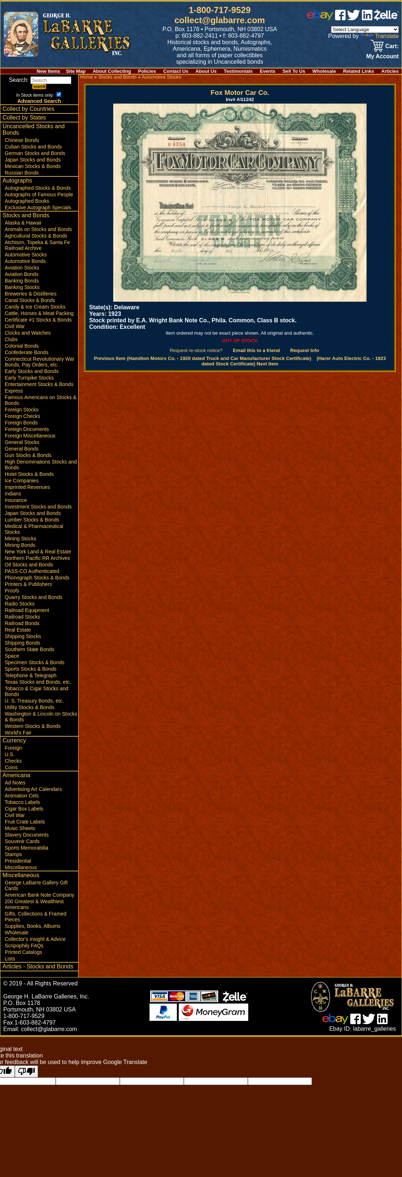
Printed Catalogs (23, 952)
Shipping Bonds (22, 643)
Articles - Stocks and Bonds (38, 966)
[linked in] (367, 18)
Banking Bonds (22, 281)
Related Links (358, 71)
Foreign (13, 748)
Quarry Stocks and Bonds (34, 597)
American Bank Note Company (39, 895)
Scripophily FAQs (24, 945)
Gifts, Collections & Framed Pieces (35, 916)
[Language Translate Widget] (365, 29)
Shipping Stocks (23, 636)
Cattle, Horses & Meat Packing (39, 313)
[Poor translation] (26, 1071)
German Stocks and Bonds (35, 153)
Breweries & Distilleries (30, 294)
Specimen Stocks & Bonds (34, 662)
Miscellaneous (21, 867)
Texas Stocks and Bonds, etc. (38, 682)
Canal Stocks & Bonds (30, 300)
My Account (382, 56)
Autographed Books (27, 201)
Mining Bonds (20, 545)
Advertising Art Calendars (33, 789)
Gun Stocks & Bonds (28, 455)
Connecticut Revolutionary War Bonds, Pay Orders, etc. (39, 362)
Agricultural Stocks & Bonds (36, 236)
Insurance (16, 500)
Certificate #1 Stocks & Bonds (38, 320)
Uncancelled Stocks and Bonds (34, 129)
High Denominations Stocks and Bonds (41, 464)
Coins (11, 767)
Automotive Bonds (25, 261)
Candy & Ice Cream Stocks (35, 307)
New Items (48, 71)
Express (14, 391)
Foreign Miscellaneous (30, 436)
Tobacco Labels (22, 802)
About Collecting (112, 71)
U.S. (9, 754)
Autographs (17, 180)
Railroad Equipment (27, 610)
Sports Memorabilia (26, 848)
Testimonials (238, 71)
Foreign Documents (27, 429)
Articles (390, 71)
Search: (40, 80)
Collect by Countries (28, 109)
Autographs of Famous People (39, 194)
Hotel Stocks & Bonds (29, 474)
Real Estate (18, 630)
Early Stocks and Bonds (32, 371)
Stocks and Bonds (26, 215)
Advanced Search (39, 101)
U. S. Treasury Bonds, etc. (34, 701)
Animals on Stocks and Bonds (38, 229)
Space (12, 656)
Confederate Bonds (26, 352)
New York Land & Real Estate (38, 551)
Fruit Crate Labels (25, 822)
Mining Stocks (20, 538)
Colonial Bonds (22, 346)
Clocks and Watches (28, 333)
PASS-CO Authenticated (32, 571)
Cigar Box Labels (24, 809)
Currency (14, 740)
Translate (379, 36)
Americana (16, 775)
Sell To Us (294, 71)
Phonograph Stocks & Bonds (37, 578)
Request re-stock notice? (196, 350)
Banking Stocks (22, 287)
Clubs (11, 339)
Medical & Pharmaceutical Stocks (34, 529)
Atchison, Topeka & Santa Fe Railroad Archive (37, 245)
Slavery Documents (26, 835)
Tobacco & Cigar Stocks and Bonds (36, 691)
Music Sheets (20, 828)
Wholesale (324, 71)
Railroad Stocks (22, 617)
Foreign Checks (22, 416)
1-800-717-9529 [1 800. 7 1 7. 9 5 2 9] (220, 10)
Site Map (75, 71)
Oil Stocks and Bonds (29, 564)
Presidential (18, 861)
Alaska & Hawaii (23, 223)
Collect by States (24, 117)
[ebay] (320, 18)
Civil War (15, 326)
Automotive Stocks (26, 254)
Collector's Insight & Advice (35, 939)
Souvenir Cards (22, 841)
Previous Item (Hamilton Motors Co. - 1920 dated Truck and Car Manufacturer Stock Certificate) (203, 358)
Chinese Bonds (22, 140)
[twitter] (353, 18)
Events (267, 71)
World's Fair (18, 733)
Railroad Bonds (22, 623)
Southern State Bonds (29, 649)
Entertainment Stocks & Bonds (39, 384)
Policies (147, 71)
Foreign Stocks (21, 409)
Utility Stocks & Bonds (29, 707)
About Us (206, 71)
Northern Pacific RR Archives (37, 558)
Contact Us (176, 71)
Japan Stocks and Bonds (33, 160)
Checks (13, 761)
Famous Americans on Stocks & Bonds (40, 400)
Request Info (304, 350)
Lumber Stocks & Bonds (32, 520)
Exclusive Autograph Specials (38, 207)
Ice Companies (21, 480)
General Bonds (21, 449)
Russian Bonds (22, 173)
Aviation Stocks (22, 268)
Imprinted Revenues (27, 487)
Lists (10, 959)
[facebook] (340, 18)
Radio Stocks (19, 604)
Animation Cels (22, 796)
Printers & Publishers (28, 584)
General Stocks (22, 442)
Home (86, 77)
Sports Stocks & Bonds (30, 669)
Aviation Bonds (21, 274)
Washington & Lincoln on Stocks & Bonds (41, 716)
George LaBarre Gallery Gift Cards (36, 885)
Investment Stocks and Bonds (38, 507)
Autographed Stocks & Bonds (38, 188)
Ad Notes (15, 783)
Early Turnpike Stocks (29, 378)
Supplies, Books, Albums (32, 926)
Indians (13, 494)
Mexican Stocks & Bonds (33, 166)
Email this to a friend (256, 350)
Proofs (12, 591)
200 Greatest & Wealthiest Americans (34, 904)
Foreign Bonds (21, 423)
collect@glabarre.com (219, 20)
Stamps (13, 854)
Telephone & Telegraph (30, 675)
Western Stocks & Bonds (33, 726)
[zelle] (386, 18)
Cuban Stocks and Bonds (33, 147)
